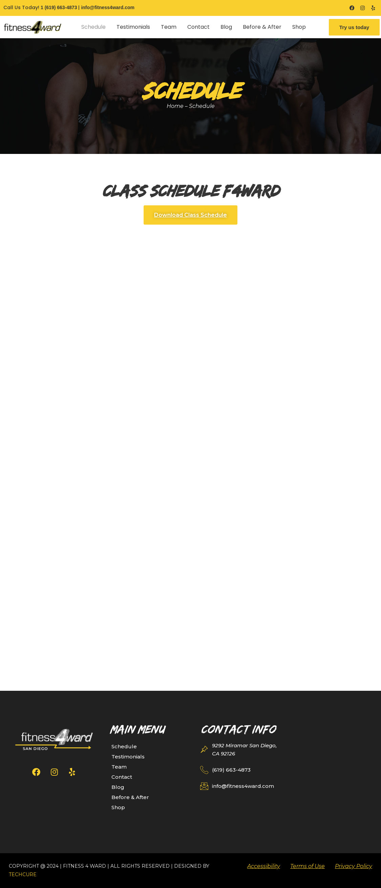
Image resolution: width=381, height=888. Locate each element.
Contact (198, 27)
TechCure (23, 874)
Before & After (262, 27)
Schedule (93, 27)
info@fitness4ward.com (107, 7)
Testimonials (133, 27)
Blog (226, 27)
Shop (299, 27)
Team (168, 27)
